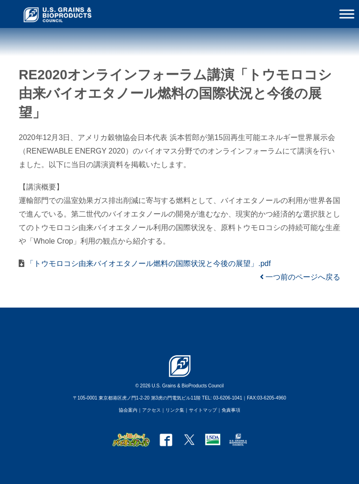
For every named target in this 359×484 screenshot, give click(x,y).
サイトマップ (203, 410)
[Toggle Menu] (346, 13)
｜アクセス (149, 410)
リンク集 (174, 410)
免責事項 (231, 410)
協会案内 (128, 410)
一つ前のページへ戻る (300, 277)
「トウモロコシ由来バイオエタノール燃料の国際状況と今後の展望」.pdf (147, 263)
